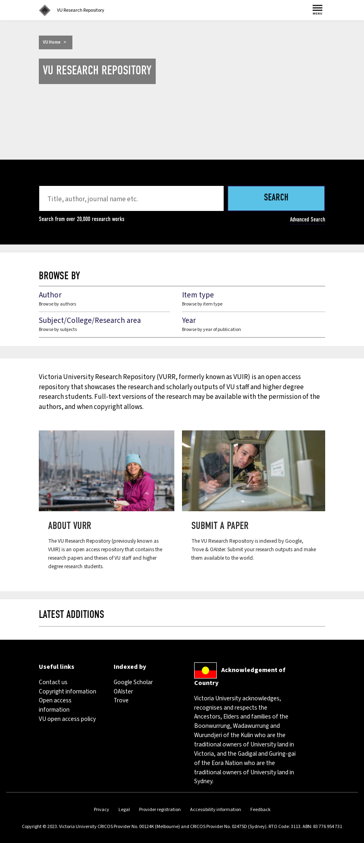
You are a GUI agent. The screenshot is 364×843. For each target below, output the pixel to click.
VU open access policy (67, 718)
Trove (121, 700)
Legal (124, 809)
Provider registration (160, 809)
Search (276, 198)
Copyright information (67, 691)
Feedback (260, 809)
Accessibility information (215, 809)
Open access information (55, 705)
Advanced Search (307, 219)
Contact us (53, 682)
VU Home (52, 42)
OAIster (123, 691)
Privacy (101, 809)
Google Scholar (133, 682)
